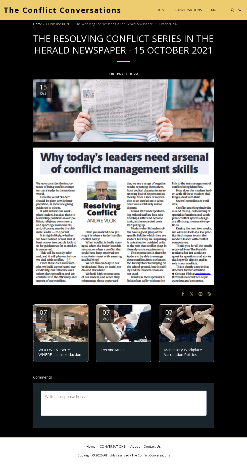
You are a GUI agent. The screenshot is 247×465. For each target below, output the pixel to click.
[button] (232, 10)
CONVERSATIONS (58, 24)
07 (43, 314)
